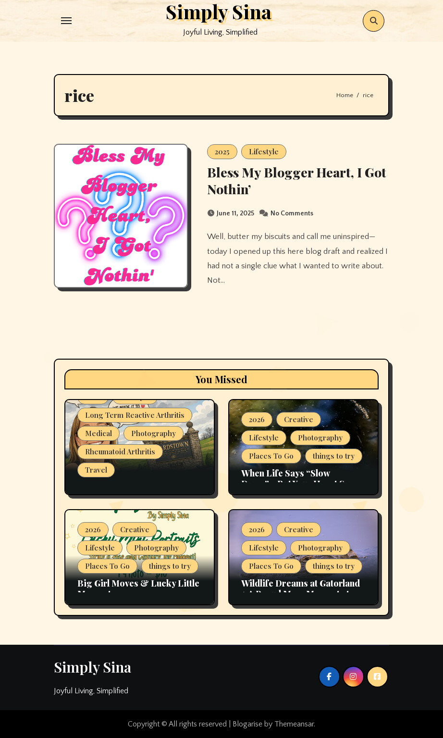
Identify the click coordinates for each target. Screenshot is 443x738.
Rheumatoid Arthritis (120, 451)
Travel (96, 470)
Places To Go (271, 456)
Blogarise (247, 724)
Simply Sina (92, 666)
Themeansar (294, 724)
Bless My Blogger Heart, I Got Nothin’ (296, 180)
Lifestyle (264, 151)
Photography (153, 433)
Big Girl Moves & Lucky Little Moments (138, 588)
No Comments (292, 213)
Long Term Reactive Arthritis (135, 415)
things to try (334, 456)
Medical (98, 433)
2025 (222, 151)
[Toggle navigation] (66, 20)
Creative (298, 419)
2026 (257, 419)
